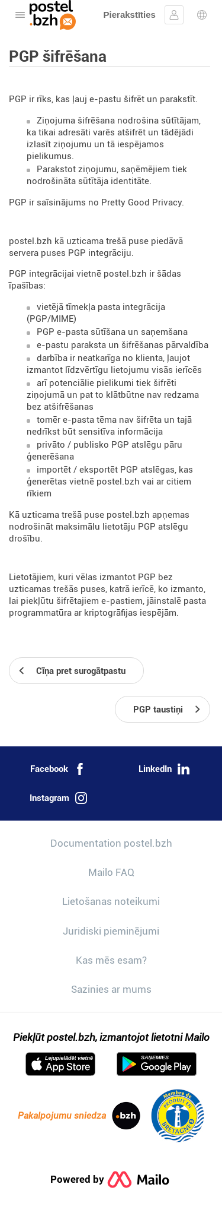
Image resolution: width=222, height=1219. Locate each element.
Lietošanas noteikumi (111, 901)
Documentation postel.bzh (111, 843)
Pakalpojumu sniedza (79, 1115)
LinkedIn (164, 769)
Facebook (58, 769)
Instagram (58, 798)
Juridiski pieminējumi (111, 931)
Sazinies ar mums (111, 989)
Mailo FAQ (111, 872)
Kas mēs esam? (111, 960)
